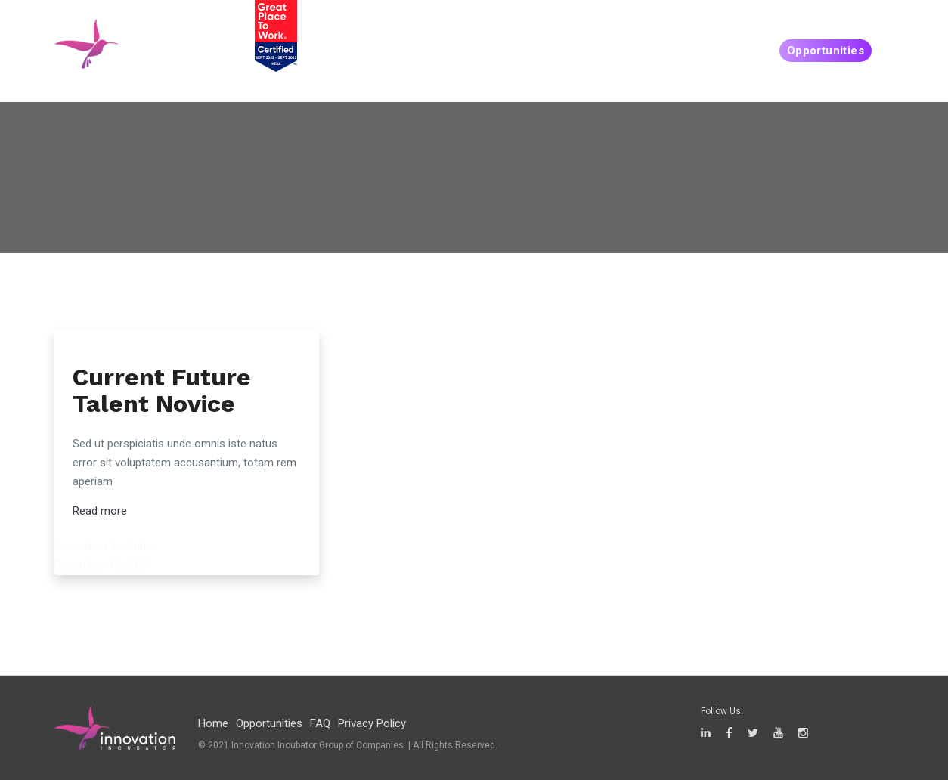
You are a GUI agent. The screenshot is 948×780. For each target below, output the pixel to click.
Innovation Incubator (105, 546)
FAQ (320, 723)
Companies (725, 50)
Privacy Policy (372, 723)
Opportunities (825, 50)
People (592, 50)
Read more (100, 511)
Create (653, 50)
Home (213, 723)
